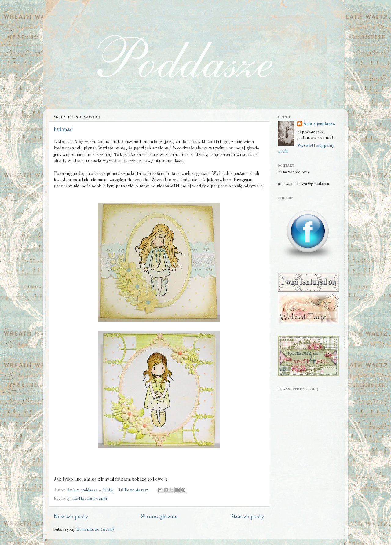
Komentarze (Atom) (95, 530)
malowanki (97, 499)
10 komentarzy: (134, 490)
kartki (78, 499)
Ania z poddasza (319, 124)
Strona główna (159, 517)
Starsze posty (247, 517)
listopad (63, 129)
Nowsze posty (70, 517)
